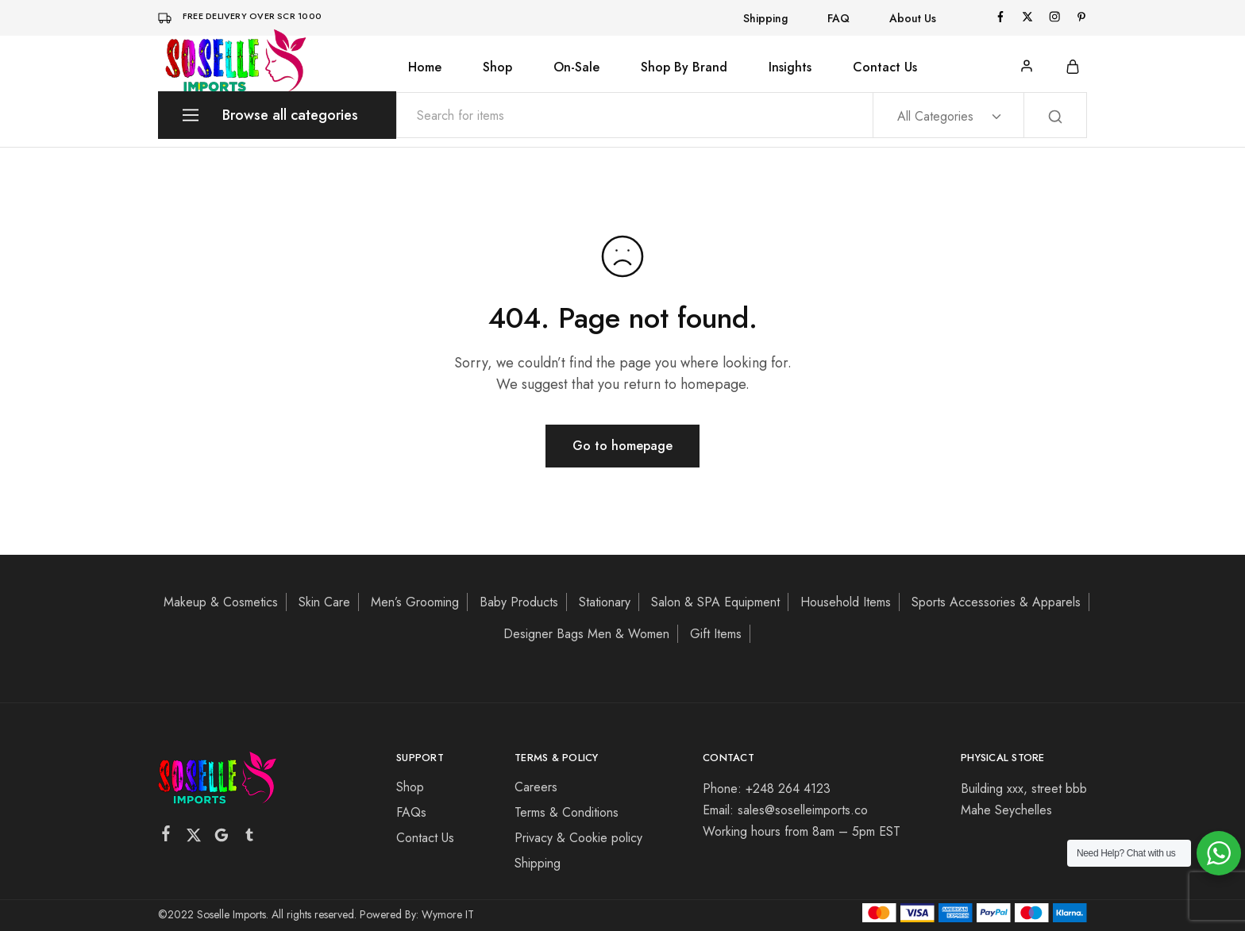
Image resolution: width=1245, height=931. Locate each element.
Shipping (765, 18)
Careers (536, 787)
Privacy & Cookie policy (578, 838)
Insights (790, 67)
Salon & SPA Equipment (715, 602)
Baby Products (519, 602)
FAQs (411, 812)
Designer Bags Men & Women (586, 634)
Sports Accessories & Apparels (996, 602)
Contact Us (885, 67)
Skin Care (324, 602)
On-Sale (576, 67)
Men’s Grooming (415, 602)
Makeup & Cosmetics (221, 602)
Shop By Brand (684, 67)
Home (424, 67)
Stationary (604, 602)
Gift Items (716, 634)
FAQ (838, 18)
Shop (497, 67)
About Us (912, 18)
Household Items (845, 602)
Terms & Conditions (567, 812)
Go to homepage (622, 446)
